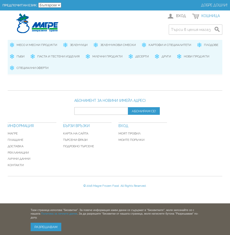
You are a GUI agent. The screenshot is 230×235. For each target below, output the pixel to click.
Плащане (15, 140)
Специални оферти (33, 68)
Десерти (142, 56)
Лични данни (19, 158)
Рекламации (18, 152)
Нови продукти (196, 56)
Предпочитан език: (20, 5)
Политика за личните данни (59, 213)
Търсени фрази (75, 140)
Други (166, 56)
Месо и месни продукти (37, 45)
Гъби (21, 56)
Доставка (15, 146)
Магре (13, 133)
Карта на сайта (75, 133)
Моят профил (129, 133)
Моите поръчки (131, 140)
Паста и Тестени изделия (58, 56)
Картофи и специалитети (170, 45)
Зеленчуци (79, 45)
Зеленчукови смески (118, 45)
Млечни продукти (107, 56)
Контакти (16, 165)
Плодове (211, 45)
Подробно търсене (78, 146)
